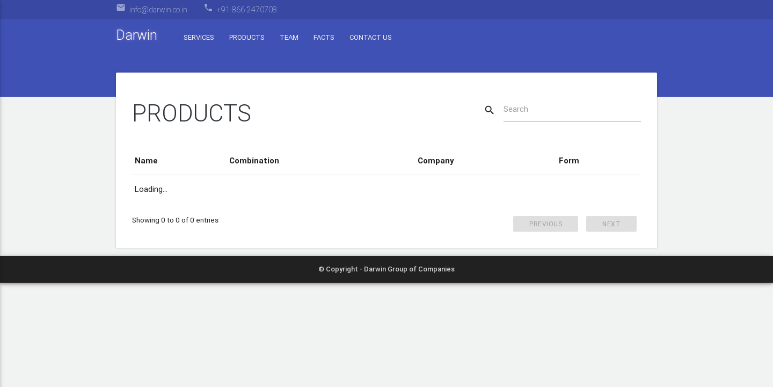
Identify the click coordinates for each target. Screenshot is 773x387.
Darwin (136, 35)
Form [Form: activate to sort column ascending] (569, 160)
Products (247, 37)
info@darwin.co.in (158, 10)
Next (611, 224)
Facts (323, 37)
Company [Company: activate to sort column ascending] (436, 160)
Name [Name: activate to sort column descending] (146, 160)
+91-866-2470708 (247, 10)
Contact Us (370, 37)
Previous (545, 224)
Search (516, 109)
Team (289, 37)
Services (199, 37)
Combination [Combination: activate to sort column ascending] (254, 160)
